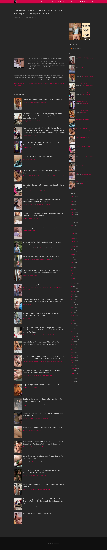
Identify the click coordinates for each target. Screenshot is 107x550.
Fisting (40, 361)
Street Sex (73, 357)
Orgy (72, 312)
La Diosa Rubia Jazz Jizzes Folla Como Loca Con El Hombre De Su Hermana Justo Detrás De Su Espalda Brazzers (44, 300)
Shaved (43, 204)
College (39, 190)
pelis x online (25, 83)
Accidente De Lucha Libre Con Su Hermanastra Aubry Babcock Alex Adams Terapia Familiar (42, 371)
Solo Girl (72, 349)
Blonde (40, 287)
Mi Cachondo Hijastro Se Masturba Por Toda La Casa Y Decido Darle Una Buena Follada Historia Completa (43, 443)
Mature (35, 102)
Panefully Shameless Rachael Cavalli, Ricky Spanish (41, 256)
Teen (35, 17)
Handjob (44, 190)
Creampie (47, 175)
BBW (29, 287)
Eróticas (72, 254)
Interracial (49, 247)
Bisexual (72, 220)
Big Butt (34, 175)
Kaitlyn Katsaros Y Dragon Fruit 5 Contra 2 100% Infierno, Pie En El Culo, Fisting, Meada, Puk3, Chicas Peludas (44, 357)
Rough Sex (58, 175)
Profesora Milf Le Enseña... (82, 83)
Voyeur (50, 204)
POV (42, 102)
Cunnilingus (73, 246)
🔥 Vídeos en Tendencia (76, 48)
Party (60, 287)
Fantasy (31, 275)
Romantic (45, 489)
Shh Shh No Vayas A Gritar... (82, 155)
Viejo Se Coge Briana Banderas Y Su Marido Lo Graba (42, 385)
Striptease (73, 360)
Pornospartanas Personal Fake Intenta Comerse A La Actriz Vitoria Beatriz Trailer (42, 143)
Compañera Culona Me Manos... (83, 146)
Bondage (73, 228)
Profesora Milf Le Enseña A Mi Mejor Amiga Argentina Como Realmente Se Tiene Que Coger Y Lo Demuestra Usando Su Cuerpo (42, 116)
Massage (35, 120)
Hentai (72, 294)
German (72, 278)
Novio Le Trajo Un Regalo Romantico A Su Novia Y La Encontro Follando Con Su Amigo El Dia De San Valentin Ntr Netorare (43, 501)
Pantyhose (73, 320)
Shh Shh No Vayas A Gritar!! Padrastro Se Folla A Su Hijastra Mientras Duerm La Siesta (41, 200)
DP (38, 361)
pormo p (57, 83)
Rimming (38, 135)
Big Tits (27, 120)
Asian (72, 201)
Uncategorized (74, 373)
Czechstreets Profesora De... (82, 75)
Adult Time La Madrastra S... (82, 92)
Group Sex (73, 283)
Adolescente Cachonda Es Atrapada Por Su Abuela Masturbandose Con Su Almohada (41, 314)
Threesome (55, 334)
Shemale (25, 289)
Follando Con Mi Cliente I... (82, 57)
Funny (72, 270)
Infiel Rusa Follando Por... (81, 66)
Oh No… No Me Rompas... (82, 128)
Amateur (25, 102)
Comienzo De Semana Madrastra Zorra (37, 513)
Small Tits (53, 404)
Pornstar (30, 230)
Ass (23, 17)
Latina (30, 120)
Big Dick (31, 190)
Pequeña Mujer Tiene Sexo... (82, 173)
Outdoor (42, 404)
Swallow (25, 363)
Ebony (30, 218)
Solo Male (73, 352)
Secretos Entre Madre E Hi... (82, 164)
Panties (72, 318)
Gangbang (45, 361)
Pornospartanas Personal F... (82, 101)
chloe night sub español (48, 83)
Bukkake (72, 230)
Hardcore (31, 17)
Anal (29, 175)
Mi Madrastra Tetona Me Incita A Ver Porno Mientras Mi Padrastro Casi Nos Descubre (43, 214)
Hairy (72, 286)
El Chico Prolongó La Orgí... (82, 181)
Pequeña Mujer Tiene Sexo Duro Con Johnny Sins (41, 228)
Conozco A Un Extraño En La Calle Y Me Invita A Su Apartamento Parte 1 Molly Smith (41, 471)
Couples (72, 238)
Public (48, 404)
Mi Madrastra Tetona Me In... (82, 137)
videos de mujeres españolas (35, 83)
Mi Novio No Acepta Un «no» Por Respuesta (38, 156)
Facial (43, 334)
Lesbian (84, 112)
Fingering (36, 430)
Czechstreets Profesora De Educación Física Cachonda (42, 99)
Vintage (72, 378)
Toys (72, 370)
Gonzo (72, 281)
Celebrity (72, 233)
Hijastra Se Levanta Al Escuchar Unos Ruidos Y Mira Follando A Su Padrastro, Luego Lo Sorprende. (41, 272)
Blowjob (27, 17)
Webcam (73, 384)
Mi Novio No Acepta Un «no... (82, 119)
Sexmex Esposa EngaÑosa (32, 285)
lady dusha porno (18, 83)
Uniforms (73, 376)
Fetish (34, 204)
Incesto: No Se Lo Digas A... (82, 110)
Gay (48, 287)
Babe (31, 159)
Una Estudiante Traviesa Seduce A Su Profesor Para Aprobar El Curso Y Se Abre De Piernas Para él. (42, 343)
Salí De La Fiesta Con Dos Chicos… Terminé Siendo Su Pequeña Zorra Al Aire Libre (42, 400)
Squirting (63, 175)
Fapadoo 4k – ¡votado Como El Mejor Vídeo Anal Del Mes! (43, 427)
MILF (39, 102)
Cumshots (34, 361)
